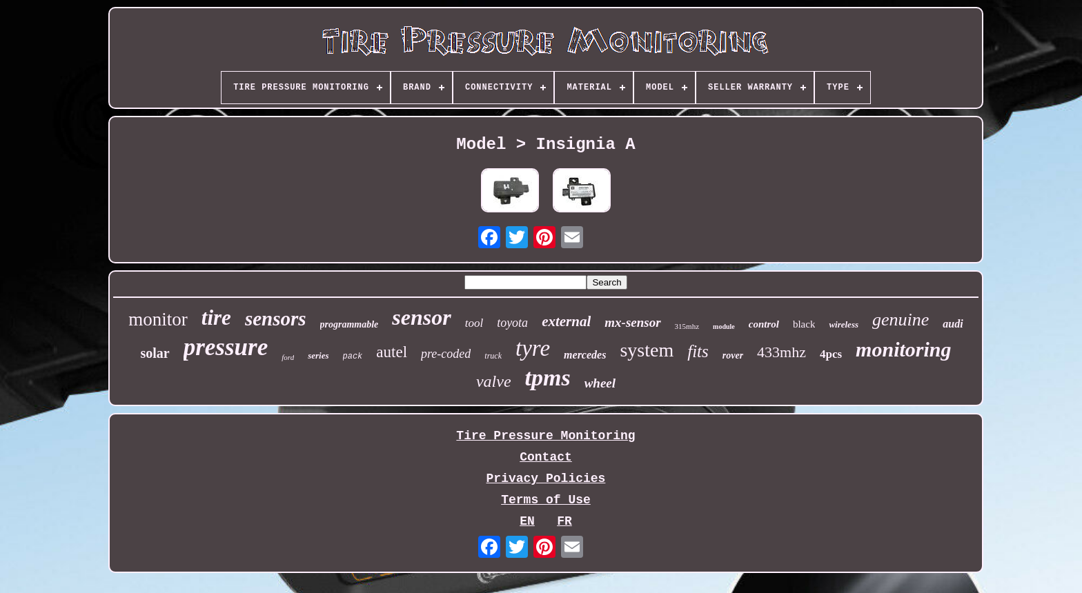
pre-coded (446, 354)
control (764, 324)
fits (698, 351)
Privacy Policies (546, 478)
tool (474, 323)
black (804, 324)
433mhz (781, 352)
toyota (512, 323)
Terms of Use (546, 500)
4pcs (831, 354)
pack (353, 356)
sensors (275, 319)
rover (732, 355)
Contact (546, 457)
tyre (532, 348)
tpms (548, 377)
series (318, 355)
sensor (421, 317)
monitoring (903, 349)
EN (527, 521)
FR (564, 521)
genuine (900, 320)
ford (288, 357)
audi (953, 324)
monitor (158, 319)
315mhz (687, 326)
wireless (843, 324)
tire (216, 317)
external (566, 321)
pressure (226, 347)
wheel (600, 383)
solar (154, 353)
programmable (349, 324)
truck (493, 356)
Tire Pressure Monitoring (545, 436)
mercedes (585, 355)
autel (391, 352)
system (646, 350)
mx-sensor (632, 322)
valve (493, 381)
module (724, 326)
